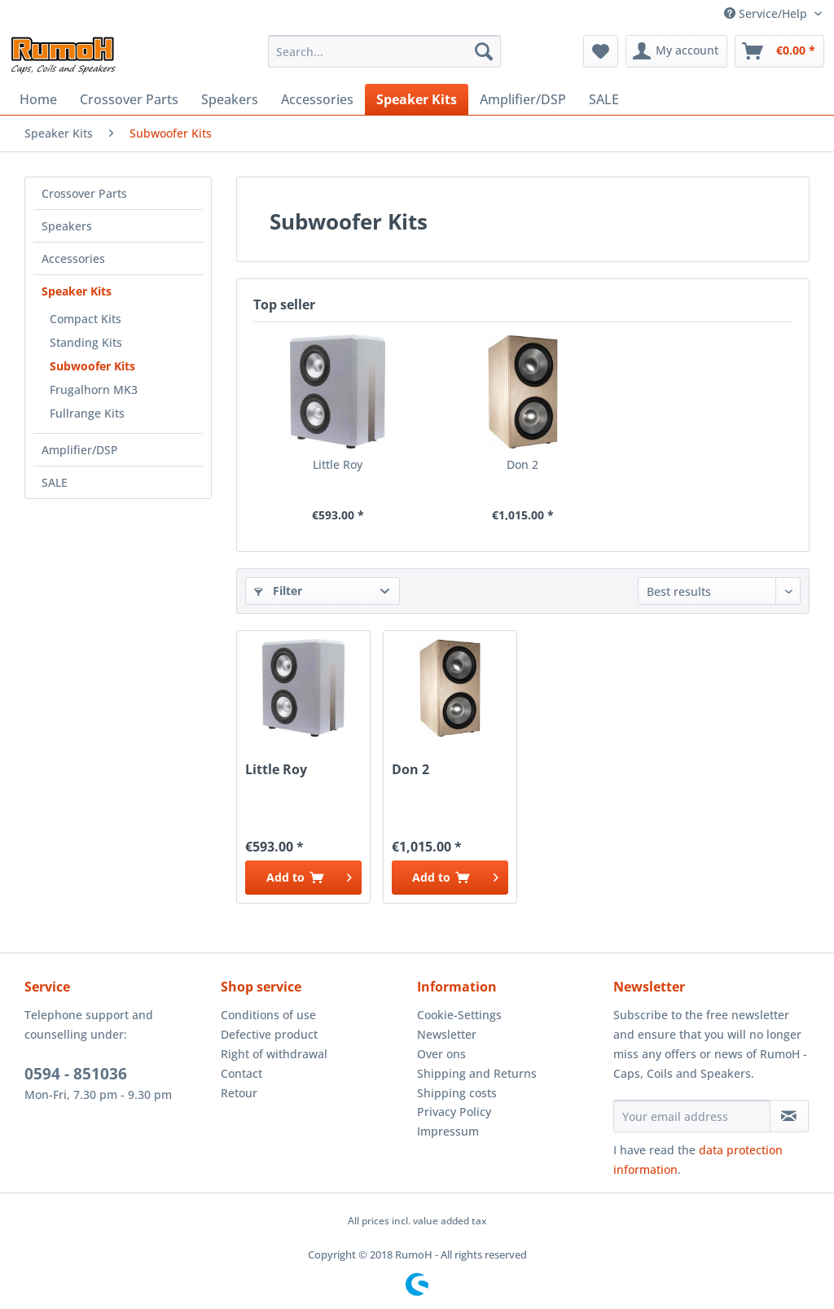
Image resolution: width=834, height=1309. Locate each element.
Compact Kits (85, 318)
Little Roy (337, 464)
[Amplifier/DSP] (522, 99)
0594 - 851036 (75, 1073)
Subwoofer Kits (92, 366)
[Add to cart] (303, 877)
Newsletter (446, 1034)
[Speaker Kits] (416, 99)
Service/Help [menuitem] (767, 13)
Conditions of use (268, 1014)
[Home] (38, 99)
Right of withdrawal (274, 1054)
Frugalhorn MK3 (94, 389)
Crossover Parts (84, 193)
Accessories (73, 258)
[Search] (484, 51)
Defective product (269, 1034)
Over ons (441, 1054)
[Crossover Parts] (129, 99)
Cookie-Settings (459, 1014)
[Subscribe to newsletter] (789, 1116)
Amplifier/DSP (80, 449)
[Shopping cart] (779, 51)
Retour (239, 1093)
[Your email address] (691, 1116)
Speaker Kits (77, 291)
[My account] (676, 51)
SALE (55, 482)
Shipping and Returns (477, 1073)
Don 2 (522, 464)
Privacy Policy (454, 1111)
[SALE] (603, 99)
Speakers (67, 226)
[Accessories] (317, 99)
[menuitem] (385, 51)
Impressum (448, 1131)
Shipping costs (457, 1093)
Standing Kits (86, 342)
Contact (241, 1073)
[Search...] (385, 51)
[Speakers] (230, 99)
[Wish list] (600, 51)
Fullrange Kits (87, 413)
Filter (278, 590)
